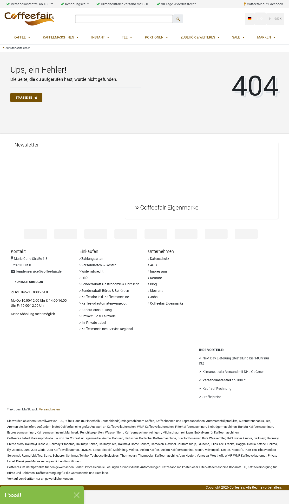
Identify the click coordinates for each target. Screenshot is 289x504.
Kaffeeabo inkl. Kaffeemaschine (104, 297)
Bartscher (131, 438)
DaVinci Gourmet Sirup (180, 444)
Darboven (157, 444)
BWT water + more (239, 438)
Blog (152, 284)
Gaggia (241, 444)
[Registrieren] (232, 19)
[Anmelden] (208, 19)
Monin (199, 450)
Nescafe (237, 450)
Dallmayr (259, 438)
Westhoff (216, 455)
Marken (264, 37)
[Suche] (178, 18)
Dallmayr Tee (108, 444)
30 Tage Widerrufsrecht (176, 4)
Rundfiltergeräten (92, 432)
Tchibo (84, 455)
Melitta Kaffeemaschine (176, 450)
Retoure (155, 278)
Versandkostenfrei (217, 380)
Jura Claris (38, 450)
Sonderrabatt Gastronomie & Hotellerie (109, 284)
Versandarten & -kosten (98, 265)
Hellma (272, 444)
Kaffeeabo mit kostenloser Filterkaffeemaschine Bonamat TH (204, 467)
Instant (98, 37)
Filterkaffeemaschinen (190, 426)
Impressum (157, 271)
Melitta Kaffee (149, 450)
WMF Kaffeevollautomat (249, 455)
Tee (125, 37)
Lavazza (86, 450)
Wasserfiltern (114, 432)
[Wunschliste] (260, 19)
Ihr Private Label (92, 323)
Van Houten (187, 455)
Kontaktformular (29, 282)
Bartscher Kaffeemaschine (157, 438)
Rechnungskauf (74, 4)
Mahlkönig (120, 450)
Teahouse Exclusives (104, 455)
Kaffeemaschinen (59, 37)
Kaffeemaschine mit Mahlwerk (58, 432)
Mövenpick (212, 450)
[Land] (249, 19)
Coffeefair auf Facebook (263, 4)
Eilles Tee (217, 444)
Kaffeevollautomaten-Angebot (103, 303)
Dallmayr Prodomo (61, 444)
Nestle (225, 450)
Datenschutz (158, 259)
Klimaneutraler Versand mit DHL (122, 4)
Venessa (203, 455)
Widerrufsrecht (91, 271)
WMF (228, 455)
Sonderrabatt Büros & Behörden (104, 291)
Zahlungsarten (91, 259)
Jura (27, 450)
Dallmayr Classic (36, 444)
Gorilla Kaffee (256, 444)
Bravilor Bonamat (189, 438)
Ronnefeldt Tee (32, 455)
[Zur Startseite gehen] (16, 48)
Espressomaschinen (21, 432)
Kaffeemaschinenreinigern (143, 432)
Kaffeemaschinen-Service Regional (106, 329)
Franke (230, 444)
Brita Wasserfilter (213, 438)
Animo (106, 438)
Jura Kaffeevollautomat (63, 450)
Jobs (153, 297)
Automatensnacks (251, 421)
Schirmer (72, 455)
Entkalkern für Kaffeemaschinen (216, 432)
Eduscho (203, 444)
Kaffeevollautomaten (121, 426)
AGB (152, 265)
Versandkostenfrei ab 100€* (29, 4)
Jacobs (17, 450)
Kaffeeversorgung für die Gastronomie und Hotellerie (72, 473)
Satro (47, 455)
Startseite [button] (26, 97)
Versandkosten (49, 409)
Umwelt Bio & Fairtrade (97, 316)
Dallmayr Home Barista (133, 444)
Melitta (133, 450)
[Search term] (124, 18)
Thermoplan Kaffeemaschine (158, 455)
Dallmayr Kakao (86, 444)
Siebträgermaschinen (222, 426)
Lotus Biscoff (102, 450)
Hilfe (83, 278)
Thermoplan (128, 455)
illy (9, 450)
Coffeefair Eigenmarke (165, 303)
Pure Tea (251, 450)
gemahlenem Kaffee (140, 421)
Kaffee (20, 37)
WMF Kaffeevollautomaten (155, 426)
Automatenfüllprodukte (221, 421)
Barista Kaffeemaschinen (255, 426)
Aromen (12, 426)
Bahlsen (117, 438)
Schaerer (59, 455)
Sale (236, 37)
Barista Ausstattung (95, 310)
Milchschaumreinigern (178, 432)
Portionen (154, 37)
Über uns (155, 291)
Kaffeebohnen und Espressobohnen (180, 421)
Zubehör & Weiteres (198, 37)
